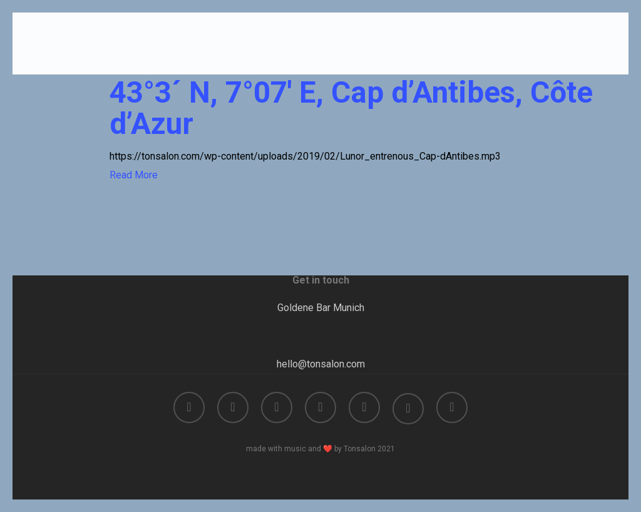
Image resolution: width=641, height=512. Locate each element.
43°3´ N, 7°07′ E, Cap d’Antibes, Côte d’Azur (351, 108)
